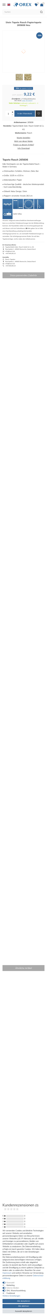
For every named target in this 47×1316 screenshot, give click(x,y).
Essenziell (10, 1283)
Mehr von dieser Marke (23, 141)
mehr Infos (17, 214)
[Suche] (41, 11)
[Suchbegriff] (20, 11)
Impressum (7, 1273)
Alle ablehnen (23, 1306)
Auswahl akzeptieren (23, 1311)
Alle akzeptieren (23, 1301)
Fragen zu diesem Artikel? (23, 145)
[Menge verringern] (12, 115)
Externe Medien (13, 1288)
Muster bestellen (23, 138)
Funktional (11, 1293)
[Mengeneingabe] (8, 114)
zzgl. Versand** (27, 100)
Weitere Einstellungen (11, 1296)
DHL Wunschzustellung (16, 1290)
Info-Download (24, 148)
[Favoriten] (37, 4)
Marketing (11, 1285)
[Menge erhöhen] (12, 112)
